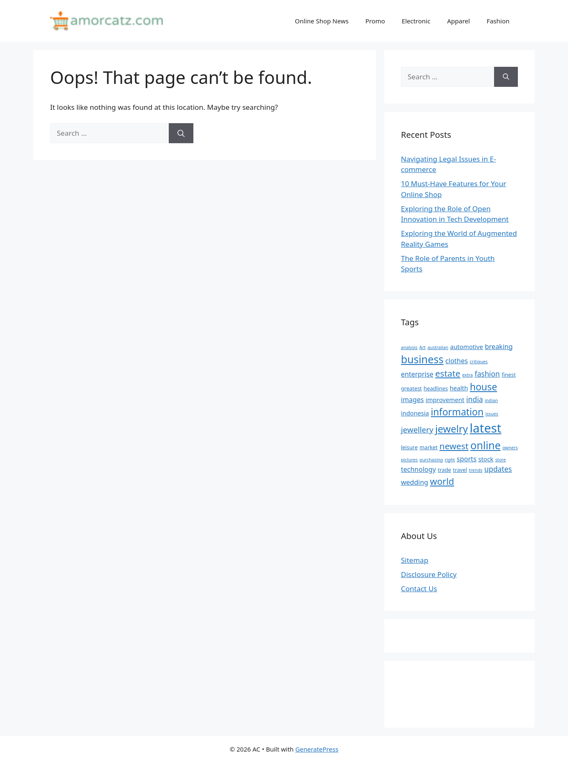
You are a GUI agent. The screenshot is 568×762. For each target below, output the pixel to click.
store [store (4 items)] (500, 460)
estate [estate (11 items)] (447, 373)
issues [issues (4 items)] (491, 414)
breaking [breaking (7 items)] (499, 346)
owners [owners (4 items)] (510, 448)
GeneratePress (316, 749)
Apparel (458, 21)
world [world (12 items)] (442, 481)
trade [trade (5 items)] (444, 469)
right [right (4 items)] (450, 460)
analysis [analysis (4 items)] (409, 347)
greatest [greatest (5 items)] (411, 388)
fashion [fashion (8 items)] (487, 374)
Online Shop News (322, 21)
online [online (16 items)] (485, 445)
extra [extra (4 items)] (467, 375)
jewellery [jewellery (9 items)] (417, 429)
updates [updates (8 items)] (498, 469)
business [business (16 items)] (422, 359)
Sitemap (414, 560)
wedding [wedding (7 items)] (414, 482)
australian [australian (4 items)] (438, 347)
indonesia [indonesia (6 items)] (415, 413)
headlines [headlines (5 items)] (435, 388)
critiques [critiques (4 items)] (479, 362)
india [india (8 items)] (474, 399)
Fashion (498, 21)
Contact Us (419, 588)
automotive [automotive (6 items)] (466, 346)
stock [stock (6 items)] (485, 459)
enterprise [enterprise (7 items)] (417, 374)
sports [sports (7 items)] (467, 458)
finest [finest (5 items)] (509, 374)
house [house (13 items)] (483, 386)
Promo (375, 21)
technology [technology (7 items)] (418, 469)
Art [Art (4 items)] (422, 347)
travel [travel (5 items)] (460, 469)
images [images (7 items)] (412, 399)
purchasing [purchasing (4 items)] (431, 460)
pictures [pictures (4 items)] (409, 460)
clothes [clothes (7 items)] (456, 360)
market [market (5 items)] (429, 447)
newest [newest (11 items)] (454, 446)
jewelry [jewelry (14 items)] (451, 428)
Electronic (416, 21)
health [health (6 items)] (459, 388)
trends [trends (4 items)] (475, 470)
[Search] (181, 133)
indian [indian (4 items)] (491, 400)
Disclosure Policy (428, 574)
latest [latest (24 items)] (486, 428)
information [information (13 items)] (457, 411)
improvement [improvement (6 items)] (445, 399)
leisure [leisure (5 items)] (409, 447)
